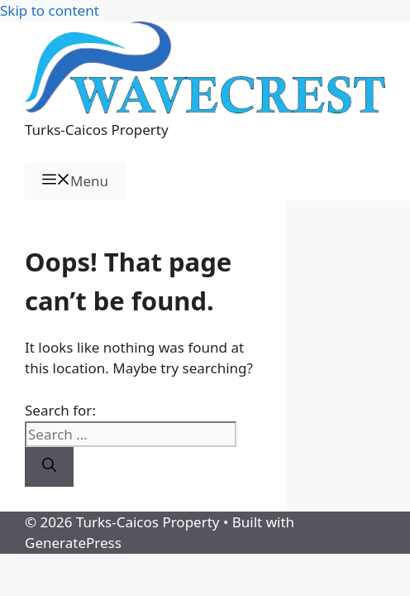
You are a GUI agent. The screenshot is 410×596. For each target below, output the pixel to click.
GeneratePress (73, 542)
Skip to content (49, 10)
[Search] (49, 467)
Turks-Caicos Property (97, 129)
